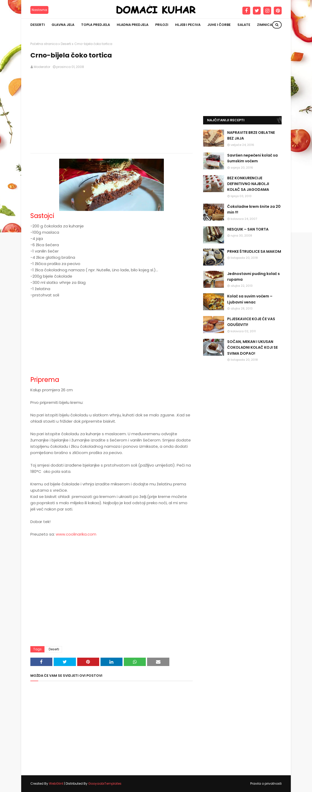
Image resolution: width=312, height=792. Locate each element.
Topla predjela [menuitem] (95, 24)
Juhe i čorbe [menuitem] (219, 24)
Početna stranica (44, 44)
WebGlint (56, 783)
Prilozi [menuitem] (161, 24)
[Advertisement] (111, 111)
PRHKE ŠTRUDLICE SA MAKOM (254, 251)
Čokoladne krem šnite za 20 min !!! (254, 209)
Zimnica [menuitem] (264, 24)
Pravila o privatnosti (266, 783)
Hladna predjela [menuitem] (132, 24)
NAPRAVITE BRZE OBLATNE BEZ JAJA (251, 135)
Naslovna (39, 10)
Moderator (42, 67)
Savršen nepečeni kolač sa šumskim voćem (252, 158)
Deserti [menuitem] (37, 24)
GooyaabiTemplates (104, 783)
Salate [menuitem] (243, 24)
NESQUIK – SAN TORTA (248, 229)
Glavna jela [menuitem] (63, 24)
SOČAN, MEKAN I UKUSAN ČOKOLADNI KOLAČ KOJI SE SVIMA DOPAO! (252, 347)
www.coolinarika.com (76, 534)
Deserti (66, 44)
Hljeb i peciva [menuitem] (187, 24)
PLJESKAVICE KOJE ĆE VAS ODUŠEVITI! (251, 321)
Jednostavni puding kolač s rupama (253, 276)
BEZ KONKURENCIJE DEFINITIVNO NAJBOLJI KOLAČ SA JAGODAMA (248, 183)
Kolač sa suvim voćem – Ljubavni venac (249, 299)
